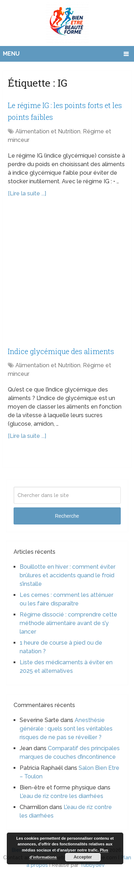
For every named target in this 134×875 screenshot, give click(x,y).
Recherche (67, 516)
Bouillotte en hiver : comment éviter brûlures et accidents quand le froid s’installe (67, 575)
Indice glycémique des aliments (61, 351)
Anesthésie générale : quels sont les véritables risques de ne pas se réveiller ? (66, 729)
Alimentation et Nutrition (47, 131)
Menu (11, 53)
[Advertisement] (67, 275)
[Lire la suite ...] (27, 193)
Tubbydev (92, 865)
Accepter (83, 857)
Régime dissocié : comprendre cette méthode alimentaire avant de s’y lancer (68, 623)
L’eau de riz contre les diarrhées (61, 796)
